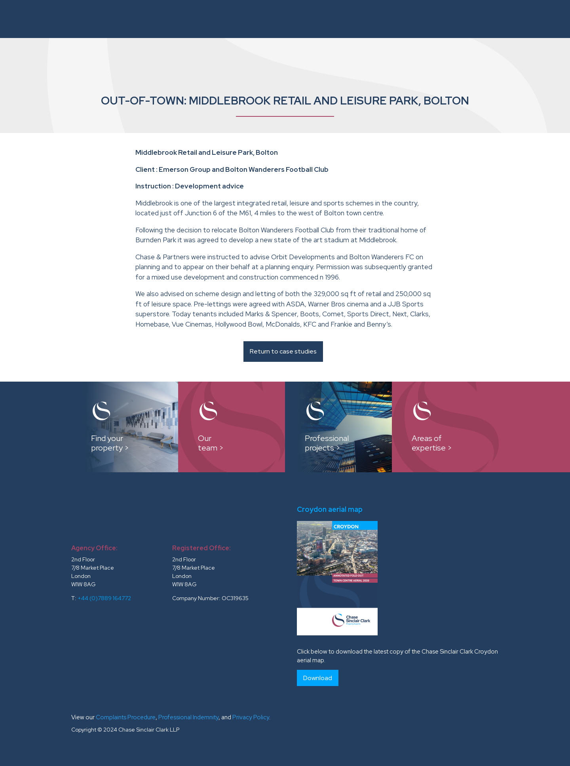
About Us (179, 19)
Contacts (539, 19)
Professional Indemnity (188, 717)
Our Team (283, 19)
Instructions (227, 19)
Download (317, 678)
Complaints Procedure (126, 717)
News (504, 19)
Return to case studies (283, 351)
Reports (374, 19)
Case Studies (329, 19)
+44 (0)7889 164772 (104, 598)
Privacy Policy (250, 717)
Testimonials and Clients (442, 19)
